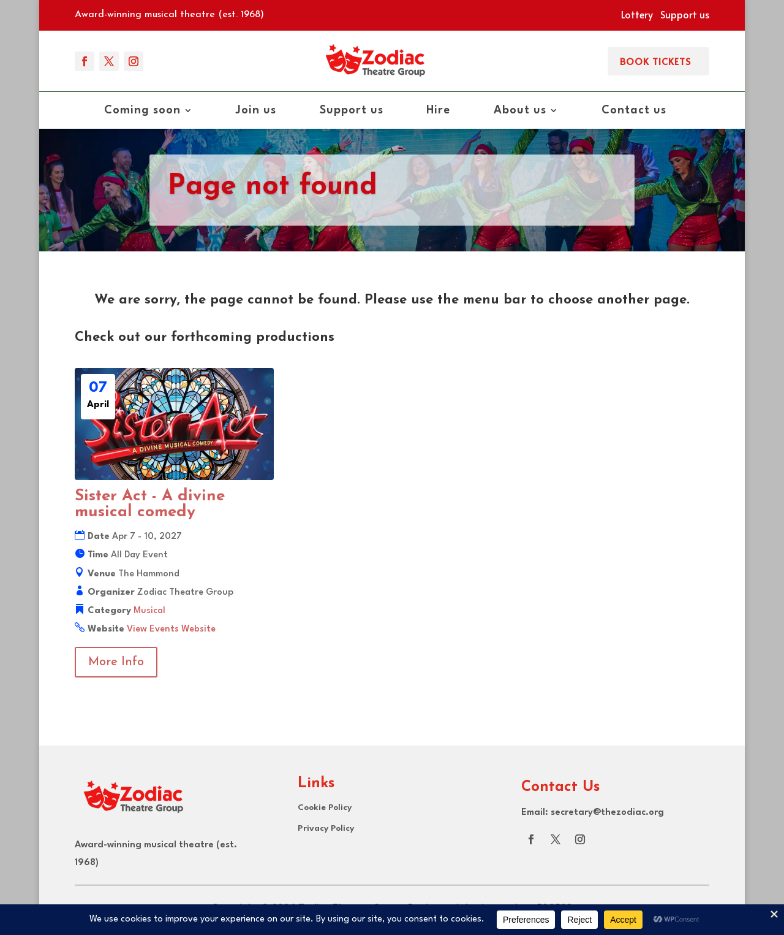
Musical (149, 611)
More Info (116, 662)
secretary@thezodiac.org (607, 812)
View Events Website (171, 629)
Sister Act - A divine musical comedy (150, 504)
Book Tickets (655, 61)
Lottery (637, 14)
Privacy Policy (326, 828)
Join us (256, 111)
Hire (438, 111)
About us (520, 111)
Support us (684, 14)
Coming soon (142, 111)
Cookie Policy (325, 807)
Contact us (633, 111)
